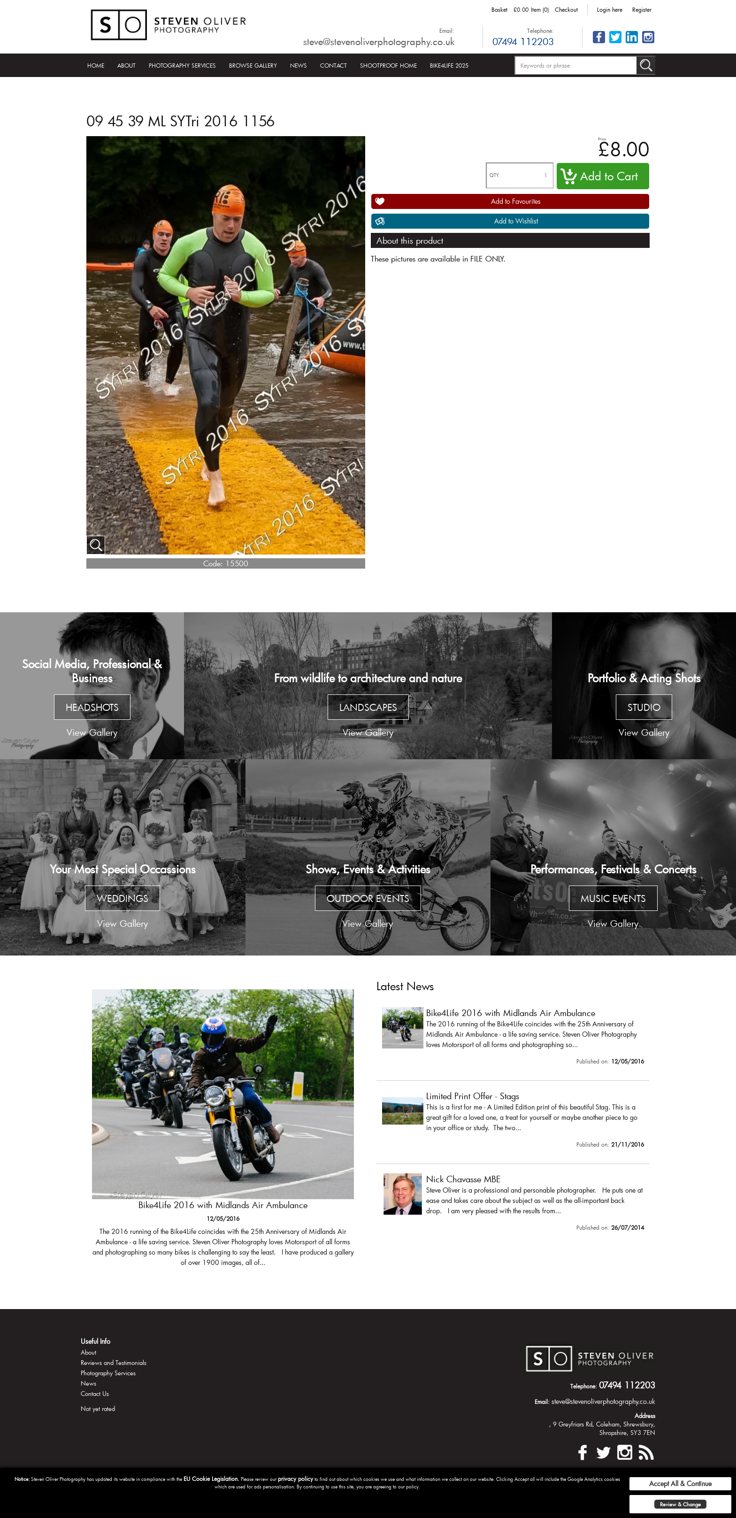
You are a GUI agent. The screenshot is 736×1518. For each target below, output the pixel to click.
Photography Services (182, 65)
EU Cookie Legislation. (211, 1478)
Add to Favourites (516, 201)
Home (95, 65)
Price (602, 138)
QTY (494, 175)
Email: (446, 30)
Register (642, 9)
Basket (499, 9)
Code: (213, 563)
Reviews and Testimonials (113, 1362)
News (298, 65)
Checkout (566, 9)
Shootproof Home (388, 65)
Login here (609, 9)
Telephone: (540, 30)
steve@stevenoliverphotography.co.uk (378, 41)
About (126, 65)
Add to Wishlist (516, 220)
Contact (333, 65)
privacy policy (295, 1478)
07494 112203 (523, 41)
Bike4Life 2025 (449, 65)
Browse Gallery (253, 65)
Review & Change (680, 1504)
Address (645, 1415)
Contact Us (95, 1393)
